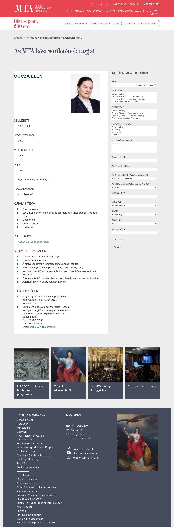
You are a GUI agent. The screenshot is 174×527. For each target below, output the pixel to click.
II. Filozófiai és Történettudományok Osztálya (134, 99)
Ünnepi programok (100, 24)
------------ (23, 471)
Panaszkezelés (25, 439)
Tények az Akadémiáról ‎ (62, 388)
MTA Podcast (24, 506)
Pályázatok (125, 10)
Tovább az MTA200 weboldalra (141, 24)
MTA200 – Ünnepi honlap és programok (30, 390)
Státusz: (117, 220)
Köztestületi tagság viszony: (130, 174)
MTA (69, 10)
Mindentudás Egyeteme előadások (36, 522)
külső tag (134, 135)
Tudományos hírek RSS (78, 437)
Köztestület (95, 10)
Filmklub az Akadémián (29, 514)
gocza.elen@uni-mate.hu (43, 327)
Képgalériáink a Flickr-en (86, 457)
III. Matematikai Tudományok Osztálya (134, 101)
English (135, 4)
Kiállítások (81, 24)
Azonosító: (118, 229)
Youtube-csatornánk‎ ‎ (142, 386)
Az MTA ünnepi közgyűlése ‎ (101, 388)
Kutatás (110, 10)
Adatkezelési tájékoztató (30, 435)
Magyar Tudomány (27, 479)
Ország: (116, 202)
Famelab (21, 510)
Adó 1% (21, 463)
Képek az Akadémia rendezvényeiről (36, 494)
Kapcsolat (119, 4)
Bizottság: (118, 107)
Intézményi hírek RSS (77, 434)
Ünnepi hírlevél (25, 419)
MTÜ (149, 10)
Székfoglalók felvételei (29, 498)
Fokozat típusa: (121, 124)
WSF (156, 10)
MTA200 (79, 10)
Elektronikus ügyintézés (29, 443)
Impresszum (23, 427)
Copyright (22, 431)
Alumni (139, 10)
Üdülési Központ (26, 451)
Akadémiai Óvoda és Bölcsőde (33, 455)
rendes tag (134, 130)
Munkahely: (118, 193)
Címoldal (18, 37)
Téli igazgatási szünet (28, 467)
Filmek (116, 24)
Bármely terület (134, 144)
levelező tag (134, 132)
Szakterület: (119, 157)
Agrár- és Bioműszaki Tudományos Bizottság (134, 113)
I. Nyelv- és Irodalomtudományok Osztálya (134, 96)
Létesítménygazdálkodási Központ (35, 447)
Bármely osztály (134, 94)
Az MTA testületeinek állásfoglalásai (36, 486)
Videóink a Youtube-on (85, 453)
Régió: (115, 211)
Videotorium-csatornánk (30, 518)
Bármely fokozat (134, 127)
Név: (114, 81)
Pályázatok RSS (74, 430)
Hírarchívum (23, 475)
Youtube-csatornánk (28, 490)
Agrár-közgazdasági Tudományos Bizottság (134, 115)
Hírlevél (68, 24)
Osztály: (117, 90)
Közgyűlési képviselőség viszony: (132, 184)
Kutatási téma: (120, 166)
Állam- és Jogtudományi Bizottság (134, 118)
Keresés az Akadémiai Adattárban (43, 37)
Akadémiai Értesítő (27, 483)
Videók (155, 14)
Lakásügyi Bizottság (28, 459)
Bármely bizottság (134, 110)
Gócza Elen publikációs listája (33, 242)
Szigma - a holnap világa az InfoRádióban (39, 502)
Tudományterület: (123, 140)
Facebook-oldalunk (83, 449)
